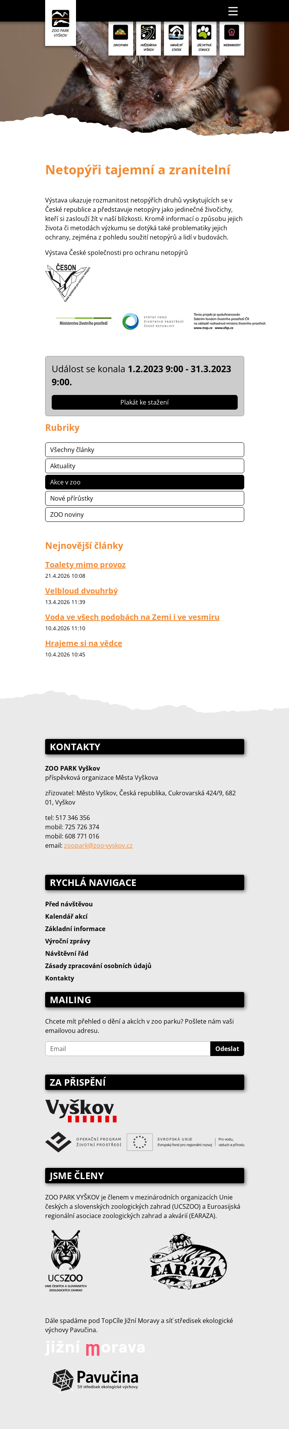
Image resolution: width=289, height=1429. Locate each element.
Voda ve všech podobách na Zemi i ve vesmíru (132, 617)
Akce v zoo (65, 482)
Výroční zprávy (67, 941)
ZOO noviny (67, 514)
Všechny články (72, 449)
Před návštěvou (69, 904)
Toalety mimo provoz (85, 564)
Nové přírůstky (71, 498)
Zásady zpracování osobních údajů (98, 966)
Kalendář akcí (66, 916)
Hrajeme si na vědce (83, 643)
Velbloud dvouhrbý (81, 590)
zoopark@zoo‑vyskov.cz (98, 845)
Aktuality (62, 466)
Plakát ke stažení (144, 402)
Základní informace (75, 929)
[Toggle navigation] (233, 11)
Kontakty (59, 978)
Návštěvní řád (66, 953)
